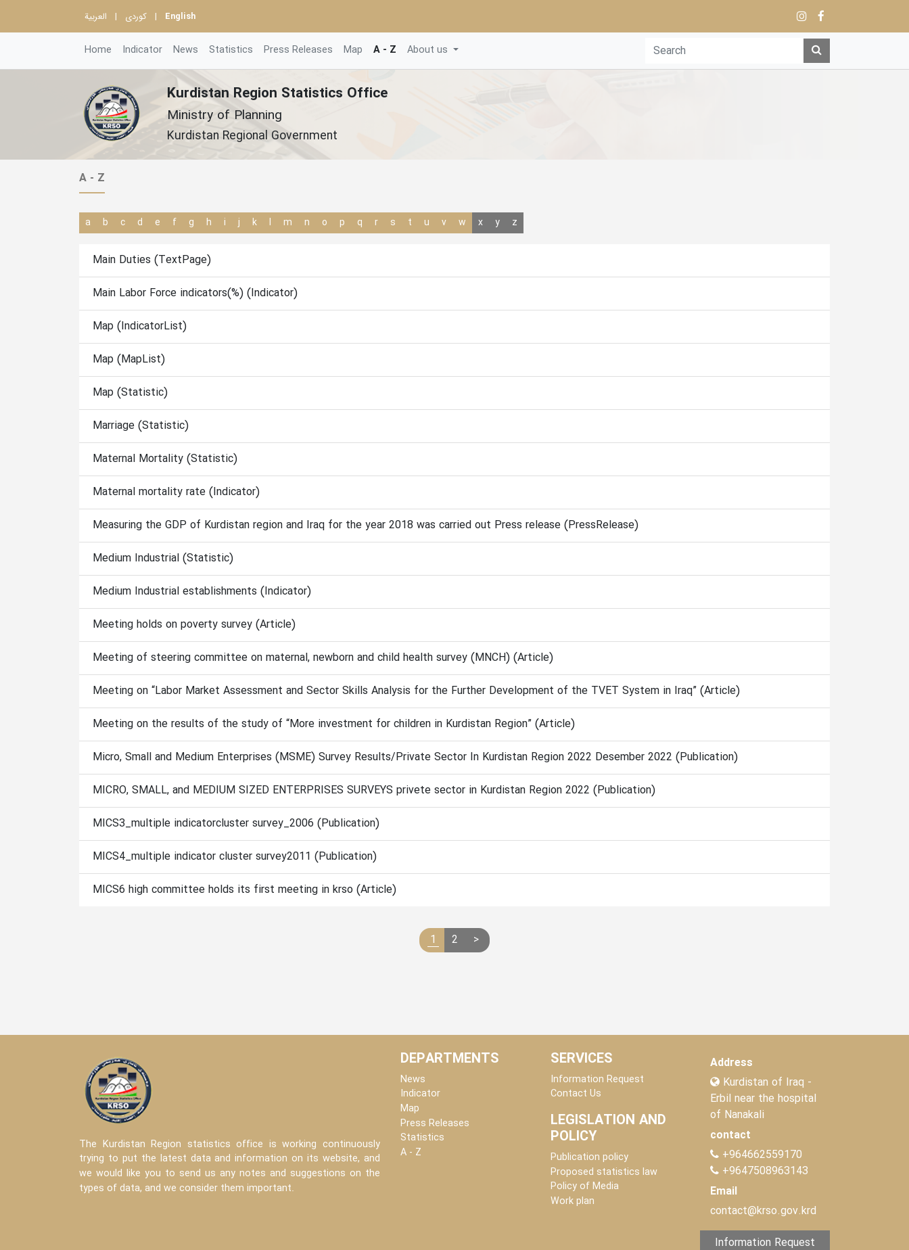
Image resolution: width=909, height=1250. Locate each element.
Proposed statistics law (604, 1172)
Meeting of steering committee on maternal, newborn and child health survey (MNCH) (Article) (323, 657)
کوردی (136, 17)
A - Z (384, 50)
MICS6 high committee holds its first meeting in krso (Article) (244, 889)
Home (98, 50)
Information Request (597, 1080)
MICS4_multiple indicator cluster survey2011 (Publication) (235, 856)
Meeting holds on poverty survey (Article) (194, 624)
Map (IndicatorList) (140, 326)
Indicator (142, 50)
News (185, 50)
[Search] (724, 51)
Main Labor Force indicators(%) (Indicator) (195, 293)
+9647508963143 (763, 1171)
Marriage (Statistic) (141, 425)
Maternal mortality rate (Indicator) (176, 492)
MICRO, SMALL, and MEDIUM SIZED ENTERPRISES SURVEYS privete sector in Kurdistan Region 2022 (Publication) (374, 790)
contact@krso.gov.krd (763, 1211)
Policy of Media (585, 1187)
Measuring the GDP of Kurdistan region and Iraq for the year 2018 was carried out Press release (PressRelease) (365, 525)
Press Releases (298, 50)
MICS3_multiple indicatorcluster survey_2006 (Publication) (236, 823)
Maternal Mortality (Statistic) (165, 458)
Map (353, 50)
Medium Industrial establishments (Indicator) (202, 591)
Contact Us (576, 1094)
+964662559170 (762, 1155)
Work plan (573, 1201)
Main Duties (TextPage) (152, 260)
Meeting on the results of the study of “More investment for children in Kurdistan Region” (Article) (334, 724)
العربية (96, 17)
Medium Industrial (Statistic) (163, 558)
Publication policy (589, 1157)
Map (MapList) (129, 359)
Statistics (231, 50)
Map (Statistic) (130, 392)
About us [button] (428, 50)
